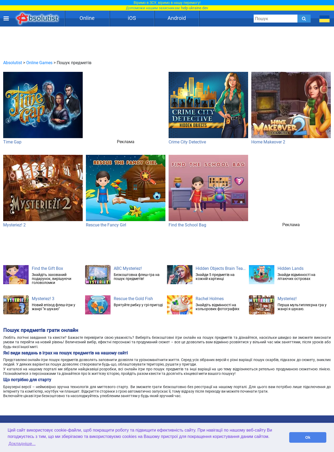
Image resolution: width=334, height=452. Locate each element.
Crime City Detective (208, 108)
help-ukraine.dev (194, 8)
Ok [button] (307, 437)
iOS (132, 18)
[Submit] (304, 19)
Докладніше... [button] (22, 443)
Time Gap (43, 108)
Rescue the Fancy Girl (125, 191)
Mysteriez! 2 (43, 191)
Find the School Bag (208, 191)
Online (87, 18)
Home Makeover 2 (291, 108)
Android (177, 18)
